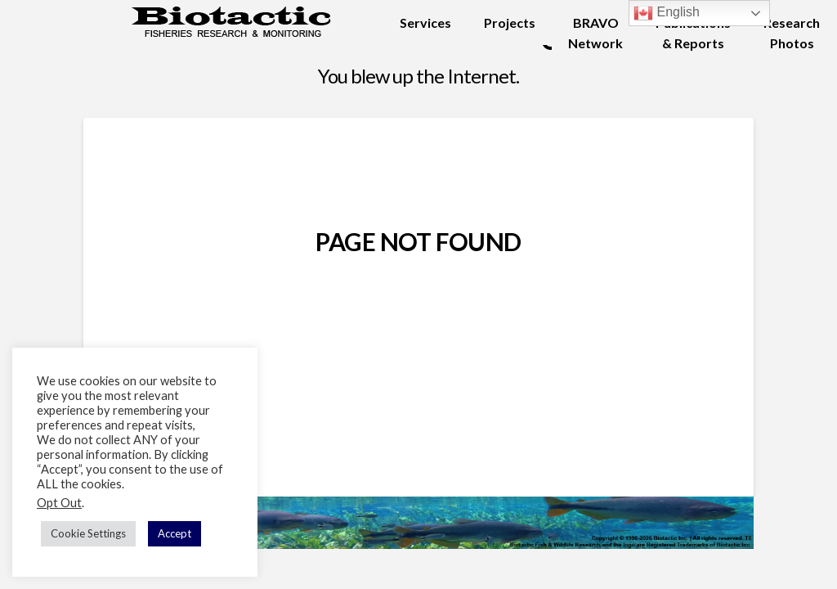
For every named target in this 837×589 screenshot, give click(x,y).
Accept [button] (174, 533)
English (666, 13)
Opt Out (59, 503)
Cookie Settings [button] (88, 533)
